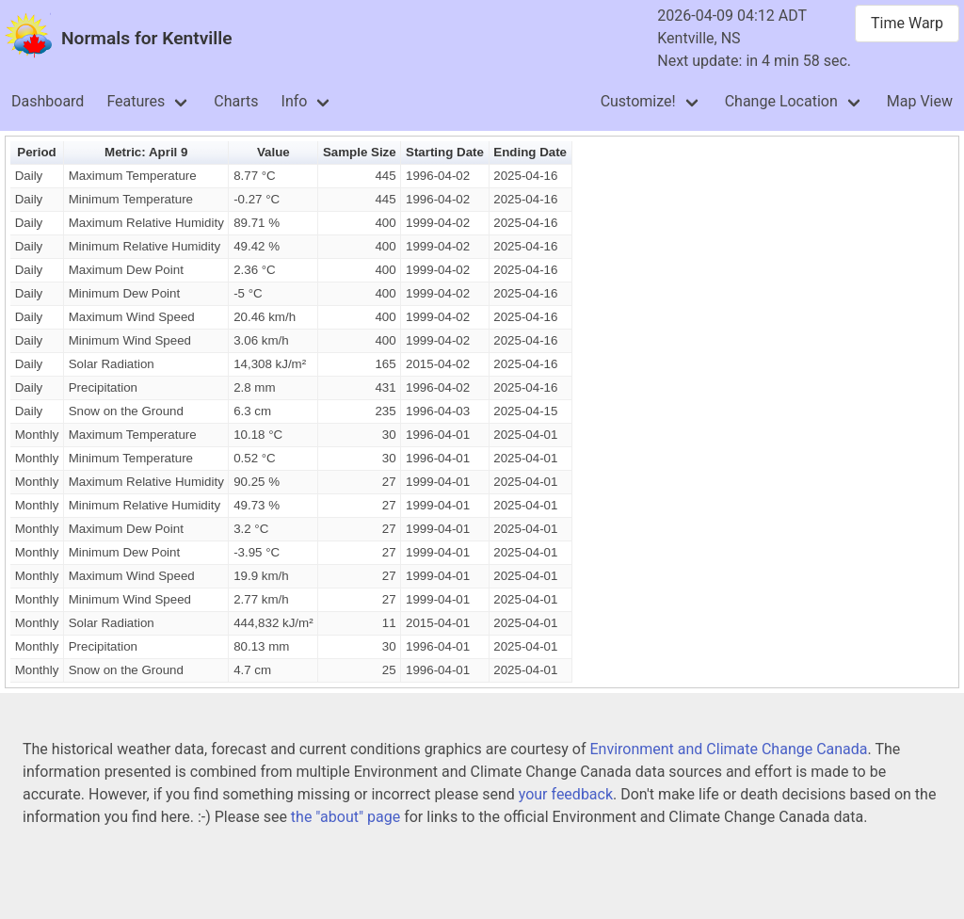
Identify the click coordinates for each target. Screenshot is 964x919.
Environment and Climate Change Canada (728, 749)
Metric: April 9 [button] (145, 152)
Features (135, 101)
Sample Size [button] (359, 152)
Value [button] (273, 152)
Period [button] (36, 152)
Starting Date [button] (445, 152)
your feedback (566, 794)
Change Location (781, 101)
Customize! (638, 101)
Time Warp (907, 23)
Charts (236, 101)
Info (294, 101)
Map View (920, 101)
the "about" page (345, 817)
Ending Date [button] (530, 152)
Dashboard (47, 101)
